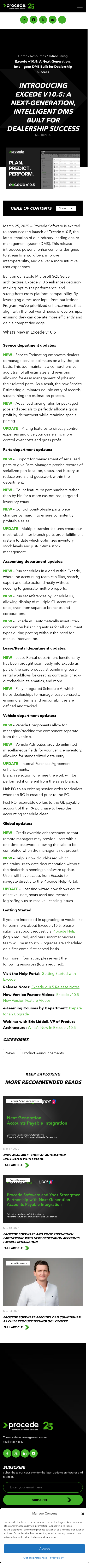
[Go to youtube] (33, 1453)
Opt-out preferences (35, 1557)
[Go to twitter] (16, 1453)
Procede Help (64, 931)
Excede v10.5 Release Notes (55, 987)
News (10, 1053)
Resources (38, 56)
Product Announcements (43, 1053)
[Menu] (80, 6)
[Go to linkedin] (25, 1453)
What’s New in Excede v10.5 (52, 1027)
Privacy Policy (56, 1557)
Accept (44, 1548)
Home (22, 56)
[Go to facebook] (7, 1453)
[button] (83, 1513)
